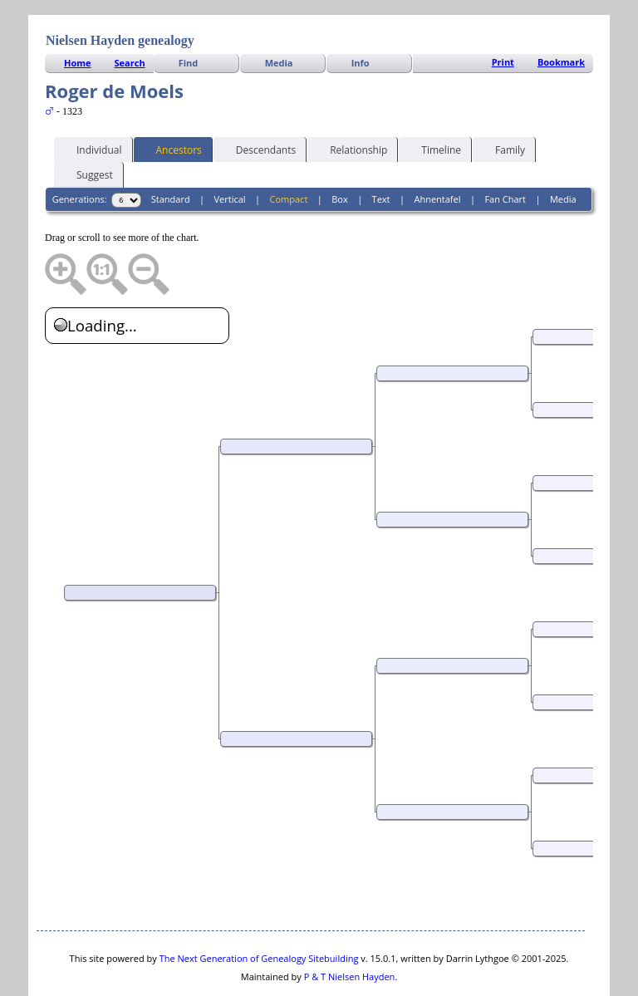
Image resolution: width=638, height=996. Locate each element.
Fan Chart (505, 149)
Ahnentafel (437, 149)
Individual (91, 99)
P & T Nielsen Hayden (349, 926)
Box (339, 149)
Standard (170, 149)
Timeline (433, 99)
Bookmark (561, 12)
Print (503, 12)
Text (381, 149)
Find (189, 13)
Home (77, 13)
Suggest (87, 123)
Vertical (230, 149)
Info (360, 13)
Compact (289, 149)
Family (502, 99)
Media (279, 13)
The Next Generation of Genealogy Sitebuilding (259, 908)
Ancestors (171, 99)
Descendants (258, 99)
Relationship (351, 99)
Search (130, 13)
